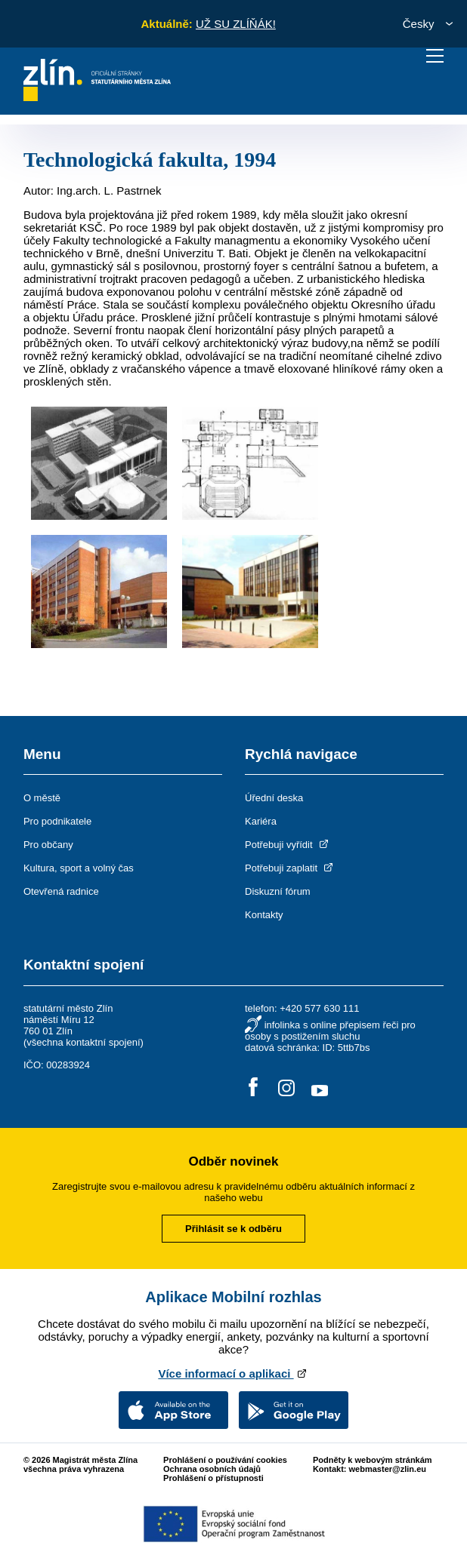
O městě (41, 797)
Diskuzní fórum (278, 891)
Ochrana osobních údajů (212, 1468)
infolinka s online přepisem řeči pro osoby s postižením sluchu (330, 1030)
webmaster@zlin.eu (387, 1468)
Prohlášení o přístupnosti (213, 1478)
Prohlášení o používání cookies (225, 1459)
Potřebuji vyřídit (287, 844)
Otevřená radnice (61, 891)
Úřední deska (274, 797)
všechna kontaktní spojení (83, 1042)
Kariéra (261, 821)
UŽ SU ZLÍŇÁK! (236, 23)
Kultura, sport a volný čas (78, 868)
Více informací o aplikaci (233, 1373)
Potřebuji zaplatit (290, 868)
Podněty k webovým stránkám (372, 1459)
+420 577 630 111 (319, 1008)
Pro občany (48, 844)
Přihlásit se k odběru (233, 1228)
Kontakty (264, 914)
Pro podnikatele (57, 821)
